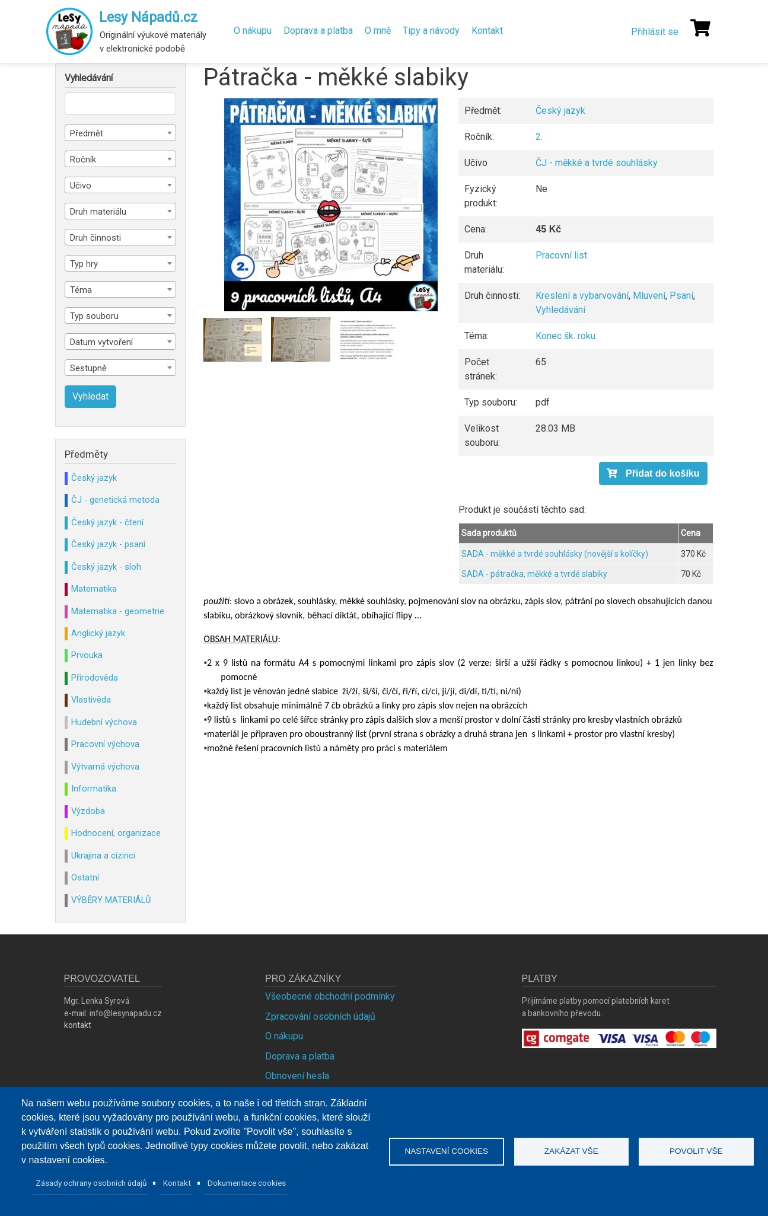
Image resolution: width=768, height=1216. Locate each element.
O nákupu (253, 30)
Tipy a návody (431, 30)
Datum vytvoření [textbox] (101, 342)
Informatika (93, 788)
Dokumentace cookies (247, 1183)
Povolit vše (696, 1151)
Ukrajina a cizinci (103, 855)
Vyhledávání (560, 309)
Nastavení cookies (446, 1151)
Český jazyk (560, 110)
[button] (330, 204)
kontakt (77, 1025)
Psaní (681, 295)
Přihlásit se (654, 31)
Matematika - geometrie (117, 611)
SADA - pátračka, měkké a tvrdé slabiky (534, 574)
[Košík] (700, 28)
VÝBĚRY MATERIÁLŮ (111, 900)
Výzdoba (88, 811)
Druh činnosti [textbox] (95, 237)
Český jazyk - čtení (107, 522)
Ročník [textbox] (83, 159)
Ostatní (85, 877)
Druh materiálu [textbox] (98, 211)
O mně (378, 30)
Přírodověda (94, 677)
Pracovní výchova (105, 744)
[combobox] (121, 133)
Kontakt (487, 30)
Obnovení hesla (297, 1075)
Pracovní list (561, 255)
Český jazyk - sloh (106, 566)
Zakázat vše (571, 1151)
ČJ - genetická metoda (115, 499)
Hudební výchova (104, 722)
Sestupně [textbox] (88, 368)
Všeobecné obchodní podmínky (330, 996)
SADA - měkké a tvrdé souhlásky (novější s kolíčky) (554, 553)
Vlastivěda (91, 699)
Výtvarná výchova (105, 766)
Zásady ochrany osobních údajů (91, 1183)
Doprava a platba (318, 30)
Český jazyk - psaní (108, 544)
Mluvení (649, 295)
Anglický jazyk (98, 633)
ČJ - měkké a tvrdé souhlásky (597, 162)
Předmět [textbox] (86, 133)
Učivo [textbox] (80, 185)
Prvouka (87, 655)
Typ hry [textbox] (84, 263)
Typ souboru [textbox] (94, 316)
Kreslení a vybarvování (582, 295)
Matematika (94, 588)
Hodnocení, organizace (116, 833)
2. (539, 136)
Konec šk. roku (565, 335)
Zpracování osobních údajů (320, 1016)
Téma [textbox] (81, 290)
